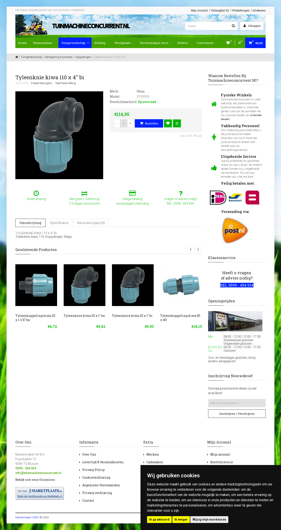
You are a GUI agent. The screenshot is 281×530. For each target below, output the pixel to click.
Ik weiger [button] (181, 519)
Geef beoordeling (65, 83)
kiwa (34, 236)
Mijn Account (199, 10)
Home (22, 43)
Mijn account (220, 454)
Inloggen (252, 26)
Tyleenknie (22, 236)
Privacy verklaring (97, 493)
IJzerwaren (207, 43)
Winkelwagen (240, 10)
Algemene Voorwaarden (101, 485)
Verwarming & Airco (156, 43)
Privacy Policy (93, 470)
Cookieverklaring (96, 477)
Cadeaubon (154, 462)
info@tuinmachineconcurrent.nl (38, 473)
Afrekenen (259, 10)
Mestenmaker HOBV (27, 517)
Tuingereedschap (75, 43)
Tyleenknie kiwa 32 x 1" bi (132, 316)
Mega (68, 236)
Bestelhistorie (221, 462)
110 (41, 236)
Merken (152, 454)
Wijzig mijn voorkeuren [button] (209, 519)
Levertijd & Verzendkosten (103, 462)
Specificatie (59, 223)
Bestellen (149, 123)
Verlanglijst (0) (220, 10)
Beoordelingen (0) (91, 223)
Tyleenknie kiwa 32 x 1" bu (84, 316)
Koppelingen (54, 236)
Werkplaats (124, 43)
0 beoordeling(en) (41, 83)
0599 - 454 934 (25, 468)
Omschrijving (30, 223)
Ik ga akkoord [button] (159, 519)
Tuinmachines (44, 43)
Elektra (184, 43)
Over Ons (89, 454)
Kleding (101, 43)
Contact (88, 500)
